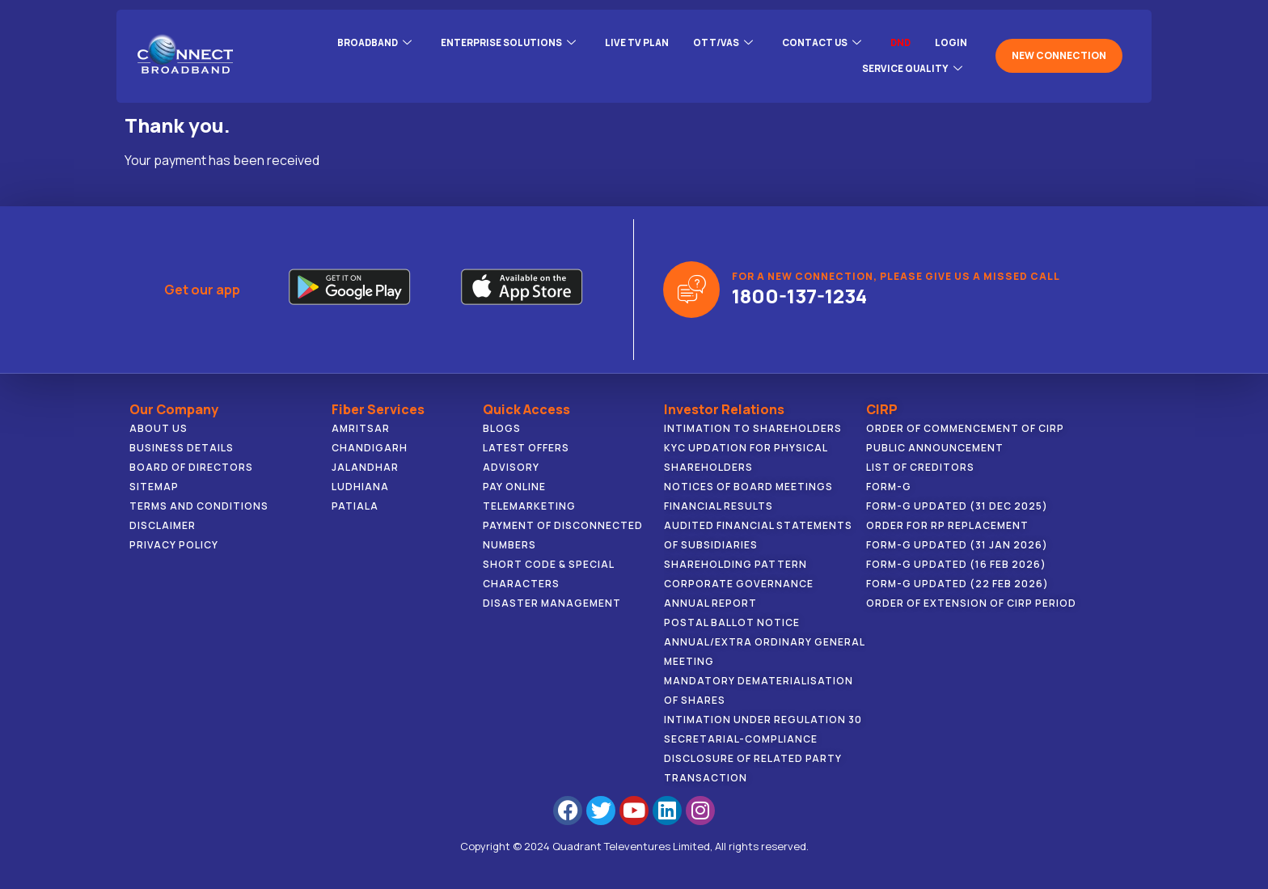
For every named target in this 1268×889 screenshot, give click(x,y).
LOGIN (951, 43)
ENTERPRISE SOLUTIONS (498, 43)
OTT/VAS (716, 43)
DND (900, 43)
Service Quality (910, 63)
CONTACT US (818, 43)
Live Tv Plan (629, 43)
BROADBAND (361, 43)
